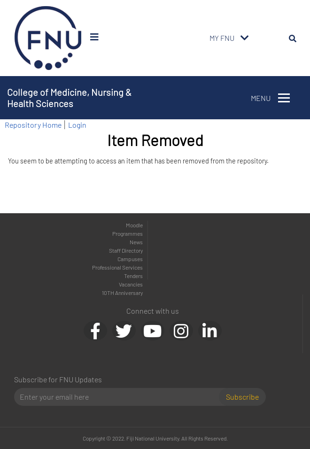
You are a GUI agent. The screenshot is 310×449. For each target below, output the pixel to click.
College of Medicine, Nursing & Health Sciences (69, 97)
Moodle (134, 225)
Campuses (130, 258)
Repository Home (33, 124)
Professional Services (117, 267)
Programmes (127, 233)
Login (77, 124)
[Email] (120, 397)
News (136, 242)
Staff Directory (126, 250)
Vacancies (131, 284)
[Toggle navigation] (244, 38)
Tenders (133, 275)
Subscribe (242, 396)
